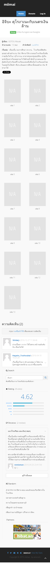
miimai (9, 4)
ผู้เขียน (4, 41)
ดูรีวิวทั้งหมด (27, 475)
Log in (43, 13)
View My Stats (37, 553)
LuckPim (35, 45)
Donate (31, 13)
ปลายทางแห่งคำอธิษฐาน (15, 498)
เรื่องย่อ (5, 50)
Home (21, 13)
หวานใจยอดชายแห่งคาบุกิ (16, 502)
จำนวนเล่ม (6, 45)
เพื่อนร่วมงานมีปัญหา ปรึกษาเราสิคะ (20, 512)
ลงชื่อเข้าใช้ (19, 331)
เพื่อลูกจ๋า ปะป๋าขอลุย (14, 507)
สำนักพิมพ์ (27, 45)
